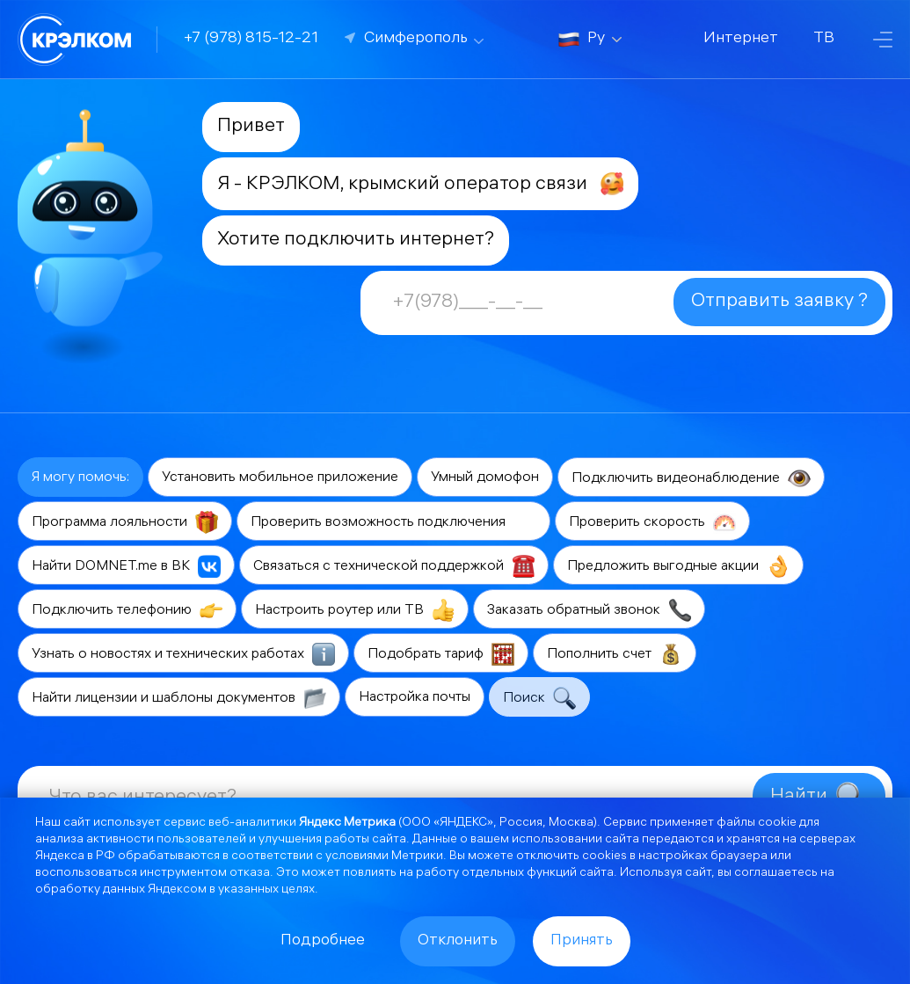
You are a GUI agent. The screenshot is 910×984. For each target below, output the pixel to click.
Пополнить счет (614, 654)
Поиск (539, 698)
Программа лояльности (125, 522)
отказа (249, 873)
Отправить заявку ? (779, 302)
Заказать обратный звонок (589, 610)
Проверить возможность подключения (393, 522)
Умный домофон (485, 477)
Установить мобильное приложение (280, 477)
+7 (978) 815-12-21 (251, 39)
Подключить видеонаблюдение (691, 478)
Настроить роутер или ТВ (355, 610)
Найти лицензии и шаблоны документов (179, 698)
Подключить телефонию (127, 610)
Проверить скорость (652, 522)
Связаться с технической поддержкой (394, 566)
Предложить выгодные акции (678, 566)
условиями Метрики (384, 857)
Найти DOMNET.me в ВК (126, 566)
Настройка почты (414, 697)
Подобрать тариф (441, 654)
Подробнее (322, 941)
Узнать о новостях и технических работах (183, 654)
